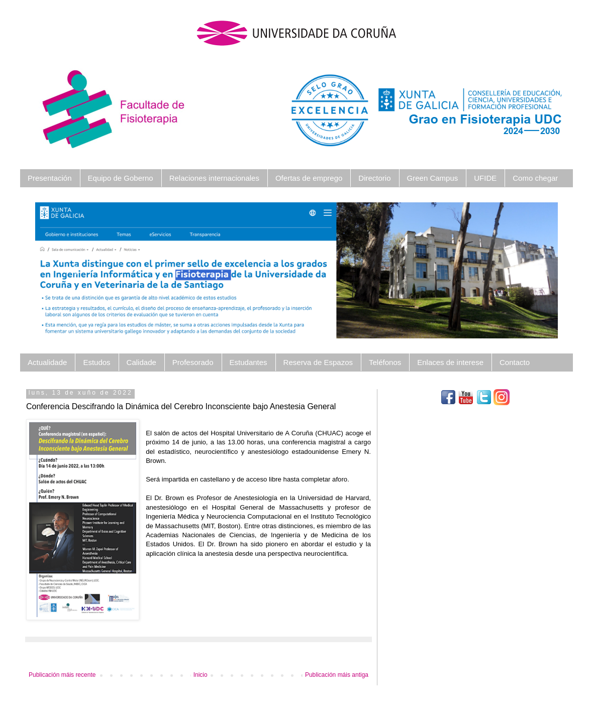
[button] (74, 270)
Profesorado (193, 362)
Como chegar (535, 178)
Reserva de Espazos (318, 362)
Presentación (50, 178)
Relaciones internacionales (214, 178)
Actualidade (47, 362)
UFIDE (485, 178)
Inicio (200, 674)
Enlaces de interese (450, 362)
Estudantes (248, 362)
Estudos (96, 362)
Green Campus (432, 178)
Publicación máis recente (62, 674)
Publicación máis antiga (336, 674)
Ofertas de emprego (308, 178)
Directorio (374, 178)
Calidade (141, 362)
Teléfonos (385, 362)
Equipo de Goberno (120, 178)
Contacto (515, 362)
